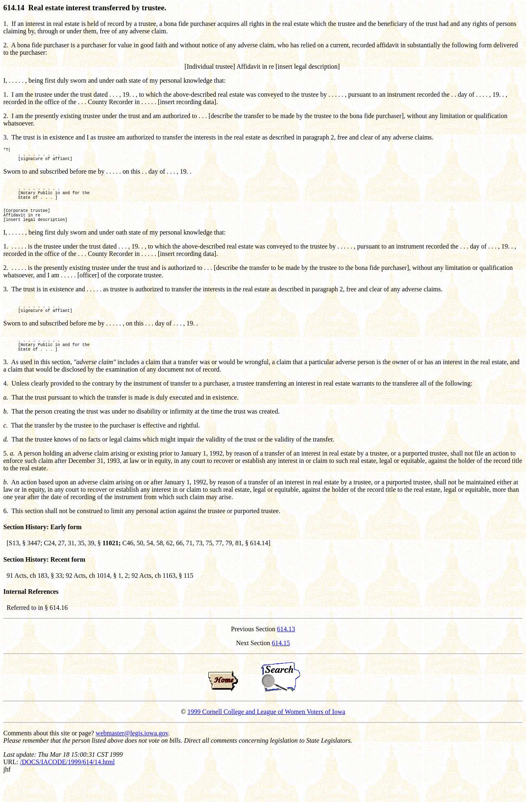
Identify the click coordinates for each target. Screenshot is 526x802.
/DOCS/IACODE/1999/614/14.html (67, 784)
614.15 (281, 665)
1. (5, 23)
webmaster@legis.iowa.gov (132, 755)
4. (5, 405)
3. (5, 137)
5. (5, 475)
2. (5, 45)
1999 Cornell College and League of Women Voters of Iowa (266, 733)
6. (5, 533)
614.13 (286, 651)
